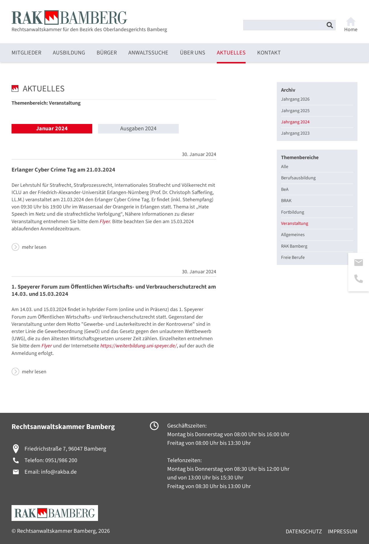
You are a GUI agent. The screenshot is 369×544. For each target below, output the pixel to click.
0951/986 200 (61, 460)
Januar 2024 (52, 129)
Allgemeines (293, 234)
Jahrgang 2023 (295, 133)
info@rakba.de (59, 472)
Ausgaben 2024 (138, 128)
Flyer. (105, 221)
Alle (284, 166)
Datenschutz (304, 531)
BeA (285, 189)
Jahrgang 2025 (295, 111)
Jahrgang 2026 (295, 99)
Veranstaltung (294, 223)
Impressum (342, 531)
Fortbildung (292, 212)
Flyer (47, 345)
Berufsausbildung (298, 178)
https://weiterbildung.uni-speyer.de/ (138, 345)
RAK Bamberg (294, 246)
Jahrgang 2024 (295, 122)
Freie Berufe (293, 257)
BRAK (286, 200)
